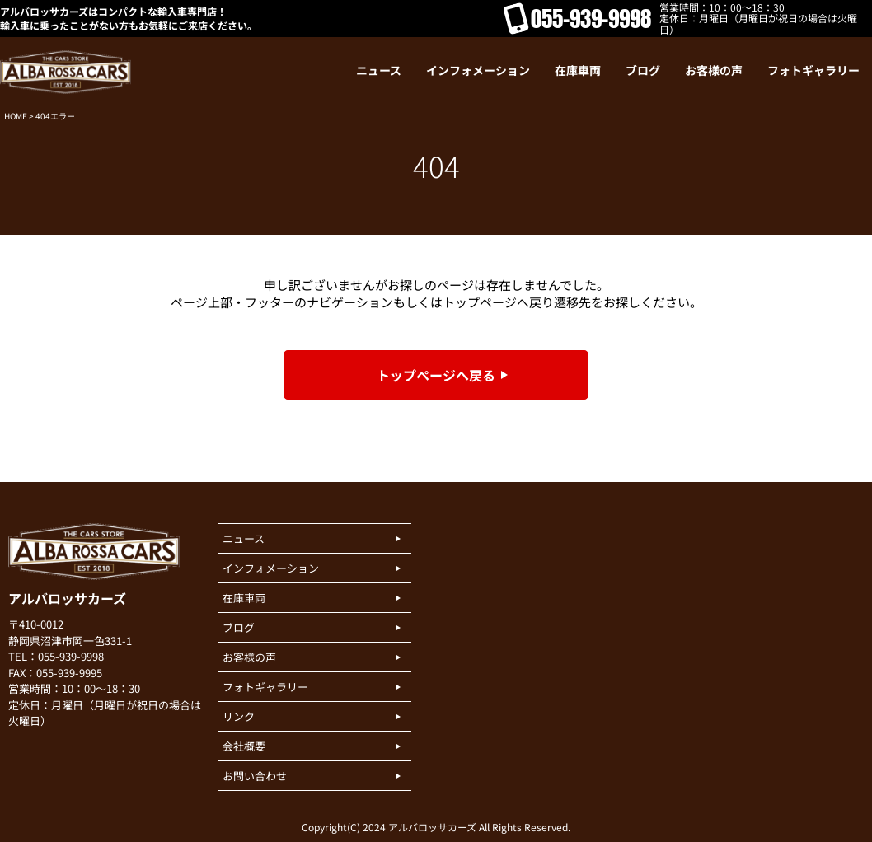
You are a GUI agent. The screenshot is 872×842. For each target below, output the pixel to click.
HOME (15, 116)
